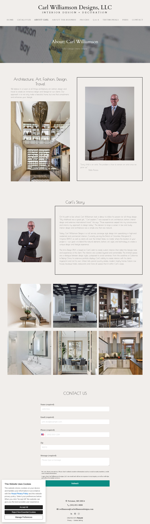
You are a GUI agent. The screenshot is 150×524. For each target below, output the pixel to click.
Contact (137, 20)
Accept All (24, 507)
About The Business (64, 20)
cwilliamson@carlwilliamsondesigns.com (76, 509)
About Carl (41, 20)
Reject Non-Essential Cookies (24, 512)
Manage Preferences (23, 517)
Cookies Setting (78, 520)
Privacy (69, 520)
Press (125, 20)
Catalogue (24, 20)
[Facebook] (75, 513)
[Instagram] (78, 513)
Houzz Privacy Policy (19, 494)
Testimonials (111, 20)
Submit (75, 483)
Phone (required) (75, 433)
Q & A (96, 20)
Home (10, 20)
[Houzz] (71, 513)
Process (84, 20)
